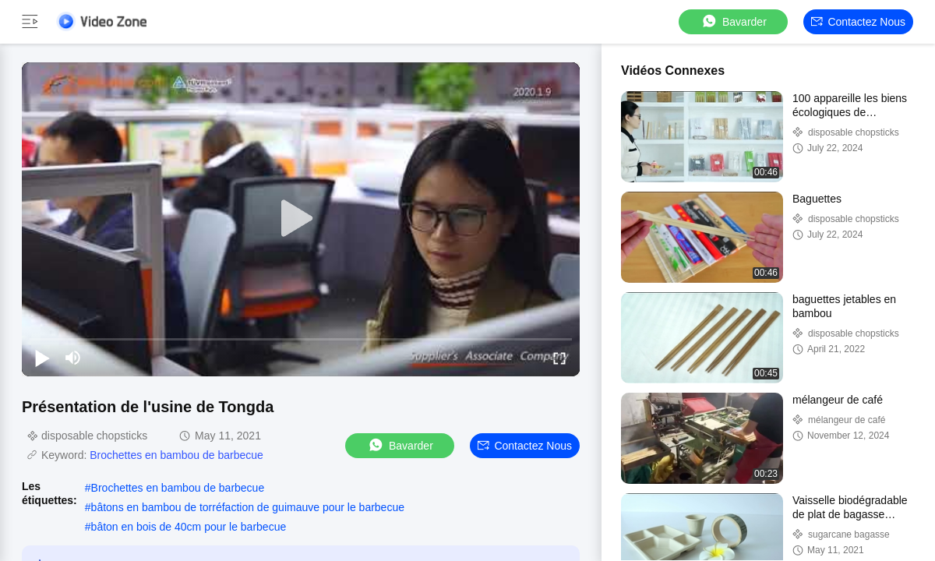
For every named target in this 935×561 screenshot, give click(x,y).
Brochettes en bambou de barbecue (176, 455)
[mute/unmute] (73, 357)
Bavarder (733, 21)
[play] (300, 218)
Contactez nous (858, 22)
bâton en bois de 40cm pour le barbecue (189, 526)
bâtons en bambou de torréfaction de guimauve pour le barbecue (247, 507)
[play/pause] (42, 357)
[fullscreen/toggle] (559, 357)
